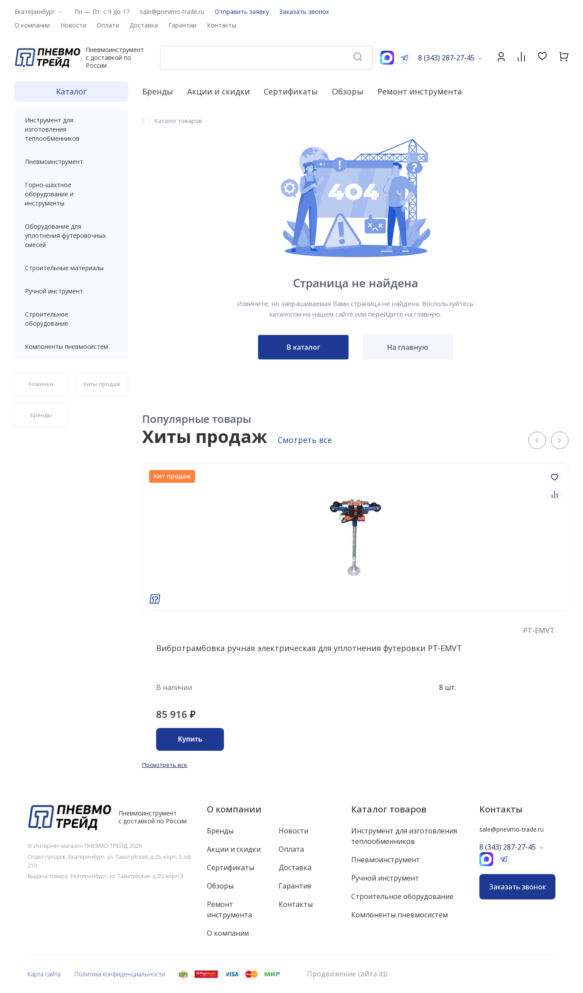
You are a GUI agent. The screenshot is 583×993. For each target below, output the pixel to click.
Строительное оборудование (71, 319)
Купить (190, 739)
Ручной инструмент (71, 291)
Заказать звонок (304, 11)
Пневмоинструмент (71, 161)
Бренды (157, 91)
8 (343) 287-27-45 (446, 58)
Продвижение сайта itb (347, 974)
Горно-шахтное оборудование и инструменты (71, 194)
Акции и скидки (218, 91)
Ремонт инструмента (419, 91)
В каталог (303, 347)
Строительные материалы (64, 268)
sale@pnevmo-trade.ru (172, 11)
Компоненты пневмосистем (71, 346)
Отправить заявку (242, 11)
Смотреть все (305, 440)
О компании (234, 809)
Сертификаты (291, 91)
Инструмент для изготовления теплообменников (71, 129)
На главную (407, 347)
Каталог (71, 91)
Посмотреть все (164, 765)
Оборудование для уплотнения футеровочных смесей (71, 235)
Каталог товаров (388, 809)
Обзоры (347, 91)
